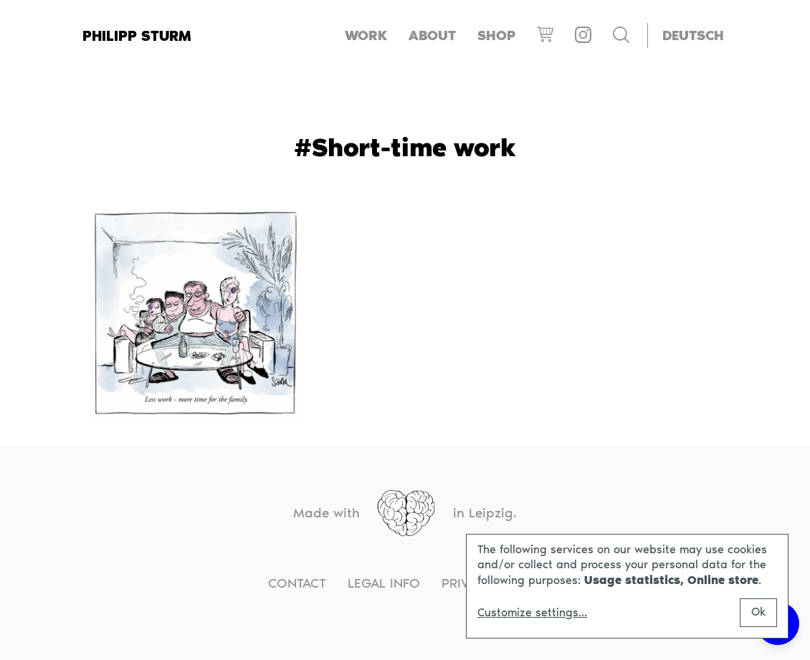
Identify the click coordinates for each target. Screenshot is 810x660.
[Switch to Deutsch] (693, 35)
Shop (496, 35)
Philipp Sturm (136, 35)
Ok (758, 611)
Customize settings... (532, 612)
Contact (297, 583)
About (432, 35)
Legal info (384, 583)
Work (366, 35)
